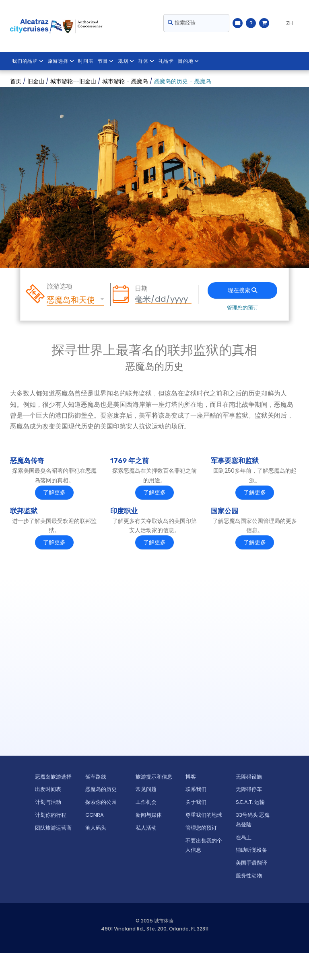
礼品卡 (166, 61)
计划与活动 (48, 802)
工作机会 (146, 802)
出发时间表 (48, 789)
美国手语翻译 (251, 863)
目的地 (189, 61)
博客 (190, 777)
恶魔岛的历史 (101, 789)
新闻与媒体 (149, 815)
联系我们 (195, 789)
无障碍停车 (249, 789)
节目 (106, 61)
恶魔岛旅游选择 (53, 777)
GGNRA (94, 815)
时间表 (86, 61)
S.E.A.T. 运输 (250, 802)
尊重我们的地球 (203, 815)
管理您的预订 (242, 308)
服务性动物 (249, 875)
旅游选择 (61, 61)
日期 (141, 288)
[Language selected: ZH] (286, 23)
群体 (146, 61)
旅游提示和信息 (154, 777)
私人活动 (146, 828)
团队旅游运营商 (53, 828)
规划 (126, 61)
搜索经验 (182, 23)
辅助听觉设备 (251, 850)
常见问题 (146, 789)
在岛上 (243, 837)
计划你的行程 (50, 815)
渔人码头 (95, 828)
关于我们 (195, 802)
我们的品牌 (28, 61)
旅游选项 (59, 286)
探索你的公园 (101, 802)
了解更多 (54, 492)
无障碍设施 (249, 777)
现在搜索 (242, 290)
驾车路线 (95, 777)
